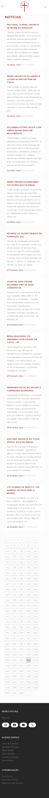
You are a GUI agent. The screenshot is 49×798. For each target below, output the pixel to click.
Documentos (7, 760)
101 (14, 649)
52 (21, 594)
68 (28, 611)
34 (35, 572)
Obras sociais (7, 750)
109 (35, 654)
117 (21, 665)
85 (7, 632)
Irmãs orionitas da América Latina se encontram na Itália (23, 79)
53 (28, 594)
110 (7, 660)
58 (28, 600)
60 (7, 605)
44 (35, 583)
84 (35, 627)
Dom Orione (7, 776)
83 (28, 627)
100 (8, 649)
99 (35, 643)
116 (14, 665)
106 (15, 654)
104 (35, 649)
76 (14, 621)
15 (8, 556)
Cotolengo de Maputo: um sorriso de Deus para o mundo (23, 490)
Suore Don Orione (9, 780)
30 (7, 572)
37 (21, 578)
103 (28, 649)
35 (7, 578)
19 (35, 556)
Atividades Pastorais (10, 747)
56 (14, 600)
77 (21, 621)
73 (28, 616)
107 (21, 654)
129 (35, 676)
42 (21, 583)
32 (21, 572)
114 (35, 660)
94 (35, 638)
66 (14, 611)
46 (14, 589)
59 (35, 600)
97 (21, 643)
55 (7, 600)
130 (8, 681)
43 (28, 583)
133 (28, 681)
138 (28, 687)
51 (14, 594)
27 (21, 567)
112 (21, 660)
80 (7, 627)
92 (21, 638)
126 (14, 676)
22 (21, 562)
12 (21, 551)
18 (28, 556)
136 (14, 687)
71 (14, 616)
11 (15, 551)
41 (14, 583)
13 (28, 551)
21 (14, 562)
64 (35, 605)
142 (21, 692)
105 (8, 654)
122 (21, 671)
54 (35, 594)
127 (21, 676)
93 (28, 638)
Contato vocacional (10, 757)
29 (35, 567)
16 (14, 556)
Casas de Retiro (8, 754)
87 (21, 632)
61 (14, 605)
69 (35, 611)
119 (35, 665)
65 (7, 611)
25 (7, 567)
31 (14, 572)
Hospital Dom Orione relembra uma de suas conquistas (20, 285)
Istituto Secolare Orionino (12, 783)
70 (7, 616)
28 (28, 567)
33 (28, 572)
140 (8, 692)
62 (21, 605)
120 (8, 671)
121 (14, 671)
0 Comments (28, 65)
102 (21, 649)
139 (35, 687)
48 (28, 589)
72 (21, 616)
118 (28, 665)
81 (14, 627)
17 (21, 556)
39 (35, 578)
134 (35, 681)
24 (35, 562)
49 (35, 589)
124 (35, 671)
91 (14, 638)
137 (21, 687)
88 (28, 632)
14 (35, 551)
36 (14, 578)
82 (21, 627)
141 (14, 692)
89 (35, 632)
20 (7, 562)
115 (7, 665)
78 (28, 621)
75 (7, 621)
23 (28, 562)
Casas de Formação (10, 744)
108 (28, 654)
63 (28, 605)
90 (7, 638)
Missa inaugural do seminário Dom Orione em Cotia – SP (22, 339)
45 (7, 589)
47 (21, 589)
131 (14, 681)
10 (7, 551)
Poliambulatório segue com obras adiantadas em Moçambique (24, 130)
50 (7, 594)
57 (21, 600)
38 (28, 578)
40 (7, 583)
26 (14, 567)
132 (21, 681)
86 (14, 632)
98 (28, 643)
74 (35, 616)
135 (8, 687)
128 (28, 676)
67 (21, 611)
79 (35, 621)
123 (28, 671)
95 (7, 643)
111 (14, 660)
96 (14, 643)
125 (7, 676)
